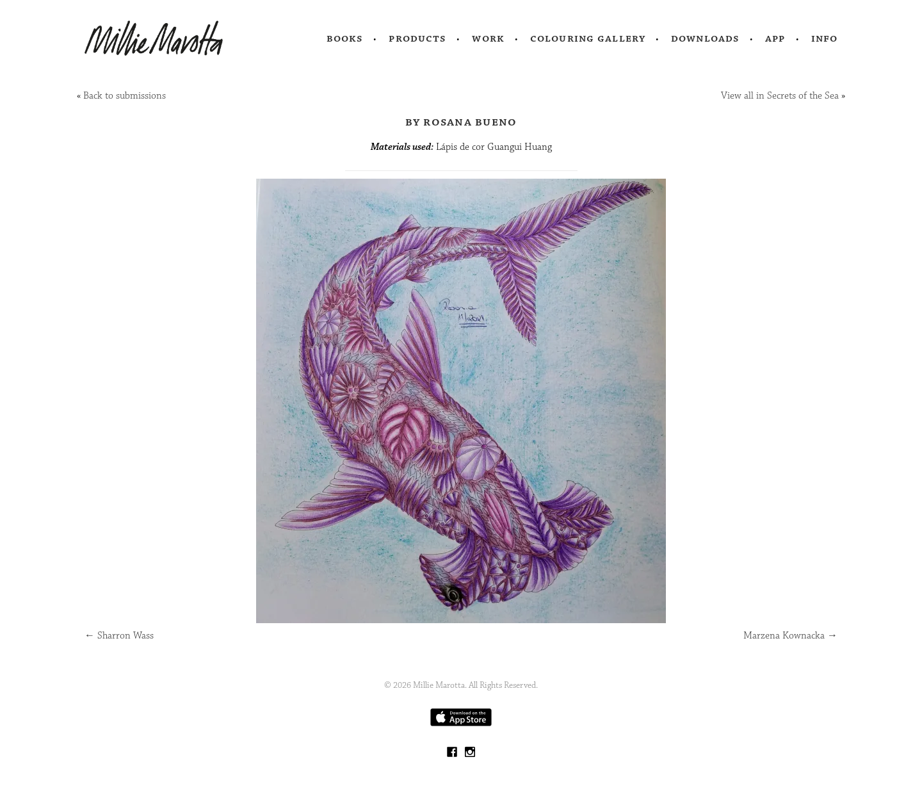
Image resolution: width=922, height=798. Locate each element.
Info (824, 38)
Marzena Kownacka (790, 636)
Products (417, 38)
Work (488, 38)
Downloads (705, 38)
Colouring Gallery (587, 38)
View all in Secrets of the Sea (780, 96)
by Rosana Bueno (461, 121)
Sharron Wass (119, 636)
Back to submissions (124, 96)
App (775, 38)
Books (345, 38)
